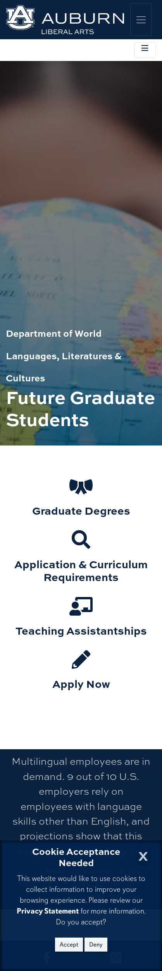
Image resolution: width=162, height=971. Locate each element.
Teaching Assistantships (81, 630)
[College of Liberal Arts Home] (65, 19)
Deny (96, 944)
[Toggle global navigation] (141, 19)
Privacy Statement (48, 911)
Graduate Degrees (81, 510)
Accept (69, 944)
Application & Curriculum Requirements (81, 570)
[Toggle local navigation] (145, 50)
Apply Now (81, 683)
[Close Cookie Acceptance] (143, 854)
